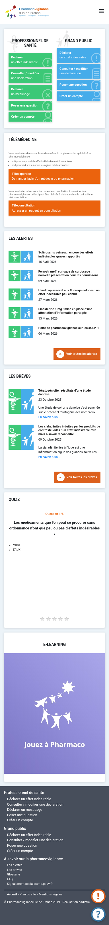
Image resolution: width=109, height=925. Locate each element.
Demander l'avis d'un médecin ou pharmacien (54, 176)
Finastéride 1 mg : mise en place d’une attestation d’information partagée (65, 311)
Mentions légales (50, 894)
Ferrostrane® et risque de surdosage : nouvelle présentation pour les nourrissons (68, 273)
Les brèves (14, 870)
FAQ (10, 879)
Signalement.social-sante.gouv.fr (30, 884)
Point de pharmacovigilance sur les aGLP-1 (68, 328)
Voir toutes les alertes (81, 354)
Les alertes (14, 865)
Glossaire (13, 874)
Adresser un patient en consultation (54, 208)
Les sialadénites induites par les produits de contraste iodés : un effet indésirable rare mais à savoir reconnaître (69, 430)
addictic (84, 902)
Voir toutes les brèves (82, 477)
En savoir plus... (49, 417)
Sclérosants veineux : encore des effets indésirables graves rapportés (66, 254)
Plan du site (28, 894)
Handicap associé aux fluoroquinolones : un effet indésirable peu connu (69, 292)
